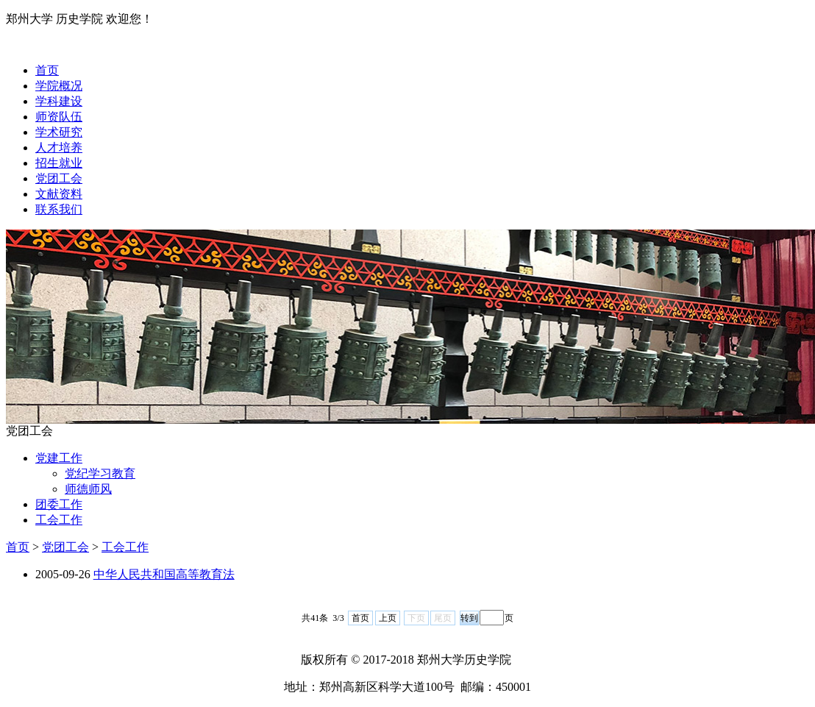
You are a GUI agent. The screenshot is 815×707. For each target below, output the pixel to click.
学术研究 (58, 132)
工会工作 (58, 520)
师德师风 (88, 489)
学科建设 (58, 101)
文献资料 (58, 194)
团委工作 (58, 504)
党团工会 (58, 178)
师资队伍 (58, 116)
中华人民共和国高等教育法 (164, 574)
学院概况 (58, 85)
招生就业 (58, 163)
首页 (47, 70)
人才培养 (58, 147)
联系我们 (58, 209)
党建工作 (58, 458)
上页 (387, 618)
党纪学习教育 (100, 473)
